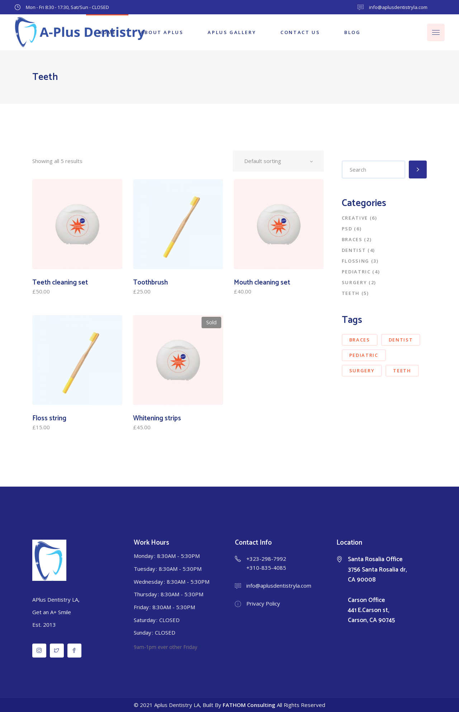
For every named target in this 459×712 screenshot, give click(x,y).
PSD (347, 228)
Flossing (356, 261)
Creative (355, 218)
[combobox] (278, 161)
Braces (352, 239)
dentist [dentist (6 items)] (401, 339)
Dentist (354, 250)
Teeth (351, 293)
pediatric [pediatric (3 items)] (363, 355)
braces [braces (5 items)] (359, 339)
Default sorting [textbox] (262, 160)
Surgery (354, 282)
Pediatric (356, 271)
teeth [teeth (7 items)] (402, 370)
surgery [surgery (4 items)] (362, 370)
